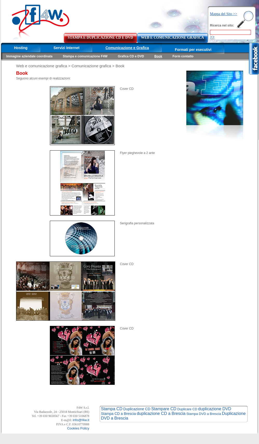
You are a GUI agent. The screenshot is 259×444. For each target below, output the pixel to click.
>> (212, 37)
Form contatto (183, 56)
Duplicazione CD (136, 409)
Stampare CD (163, 409)
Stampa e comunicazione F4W (85, 56)
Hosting (21, 48)
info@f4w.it (81, 420)
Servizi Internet (66, 48)
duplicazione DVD (214, 409)
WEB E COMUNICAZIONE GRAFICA (172, 37)
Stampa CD (111, 409)
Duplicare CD (187, 409)
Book (158, 56)
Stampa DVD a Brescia (203, 414)
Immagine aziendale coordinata (29, 56)
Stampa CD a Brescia (118, 414)
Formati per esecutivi (193, 50)
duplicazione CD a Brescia (161, 413)
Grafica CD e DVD (131, 56)
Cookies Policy (78, 428)
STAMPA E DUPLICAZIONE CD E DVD (100, 37)
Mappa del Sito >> (223, 14)
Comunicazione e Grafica (127, 48)
